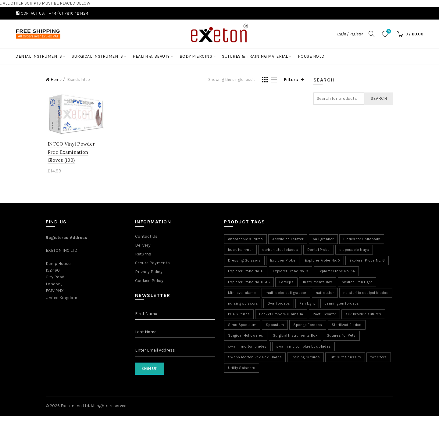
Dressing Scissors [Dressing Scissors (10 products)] (244, 261)
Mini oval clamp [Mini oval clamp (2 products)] (242, 293)
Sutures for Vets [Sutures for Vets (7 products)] (341, 336)
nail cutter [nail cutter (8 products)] (325, 293)
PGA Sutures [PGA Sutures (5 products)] (239, 315)
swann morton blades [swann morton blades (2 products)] (247, 347)
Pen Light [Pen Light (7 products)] (307, 304)
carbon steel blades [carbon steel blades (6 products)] (280, 250)
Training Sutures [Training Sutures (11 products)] (305, 358)
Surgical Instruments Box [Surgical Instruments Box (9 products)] (295, 336)
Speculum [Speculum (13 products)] (275, 325)
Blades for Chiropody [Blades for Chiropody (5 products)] (361, 239)
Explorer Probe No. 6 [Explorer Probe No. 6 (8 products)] (367, 261)
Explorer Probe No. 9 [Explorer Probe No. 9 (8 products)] (290, 272)
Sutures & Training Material (255, 56)
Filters (291, 79)
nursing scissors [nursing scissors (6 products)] (243, 304)
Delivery (143, 245)
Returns (143, 254)
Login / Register (350, 34)
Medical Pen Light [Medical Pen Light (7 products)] (357, 282)
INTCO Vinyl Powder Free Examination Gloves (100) (74, 153)
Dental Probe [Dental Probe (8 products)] (318, 250)
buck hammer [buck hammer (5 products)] (240, 250)
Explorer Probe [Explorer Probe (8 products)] (282, 261)
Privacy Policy (148, 272)
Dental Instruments (38, 56)
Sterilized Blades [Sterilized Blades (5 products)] (347, 325)
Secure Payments (152, 263)
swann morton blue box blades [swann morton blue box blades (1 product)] (303, 347)
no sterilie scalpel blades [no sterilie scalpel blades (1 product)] (365, 293)
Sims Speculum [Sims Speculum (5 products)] (242, 325)
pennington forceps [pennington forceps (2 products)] (341, 304)
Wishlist (388, 32)
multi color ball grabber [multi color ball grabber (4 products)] (286, 293)
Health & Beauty (151, 56)
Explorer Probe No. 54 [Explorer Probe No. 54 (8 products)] (336, 272)
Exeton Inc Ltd (75, 406)
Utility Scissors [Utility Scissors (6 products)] (241, 368)
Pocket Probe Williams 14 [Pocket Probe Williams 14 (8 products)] (281, 315)
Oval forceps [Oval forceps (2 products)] (278, 304)
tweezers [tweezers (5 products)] (378, 358)
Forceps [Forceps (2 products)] (286, 282)
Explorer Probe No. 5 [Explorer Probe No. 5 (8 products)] (322, 261)
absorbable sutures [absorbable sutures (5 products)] (245, 239)
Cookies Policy (149, 281)
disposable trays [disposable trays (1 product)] (354, 250)
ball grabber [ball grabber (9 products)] (323, 239)
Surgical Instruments (97, 56)
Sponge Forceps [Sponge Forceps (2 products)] (307, 325)
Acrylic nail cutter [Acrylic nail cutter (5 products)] (287, 239)
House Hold (311, 56)
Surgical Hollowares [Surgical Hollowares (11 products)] (245, 336)
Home (56, 79)
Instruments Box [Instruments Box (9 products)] (317, 282)
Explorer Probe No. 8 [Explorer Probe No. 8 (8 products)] (245, 272)
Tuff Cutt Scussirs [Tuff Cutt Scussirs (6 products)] (345, 358)
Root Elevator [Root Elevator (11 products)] (324, 315)
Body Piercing (196, 56)
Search (379, 98)
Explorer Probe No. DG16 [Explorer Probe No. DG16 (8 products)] (249, 282)
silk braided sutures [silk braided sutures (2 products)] (363, 315)
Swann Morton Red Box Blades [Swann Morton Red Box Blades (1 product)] (255, 358)
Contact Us (146, 237)
